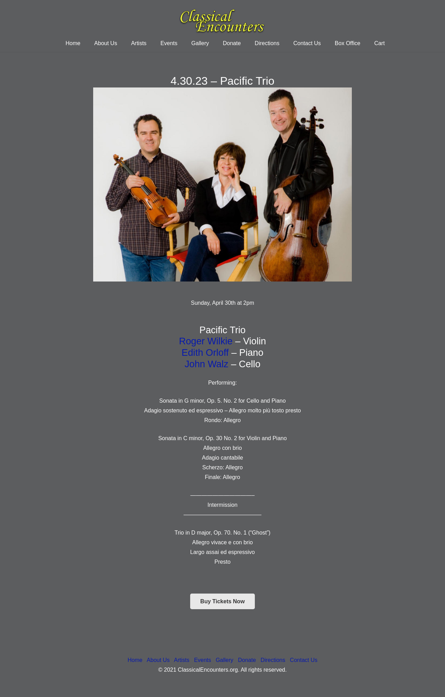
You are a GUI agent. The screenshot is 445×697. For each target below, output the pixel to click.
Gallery (224, 660)
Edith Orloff (205, 352)
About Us (158, 660)
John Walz (206, 364)
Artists (181, 660)
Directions (272, 660)
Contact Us (303, 660)
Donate (247, 660)
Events (202, 660)
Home (135, 660)
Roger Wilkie (206, 341)
